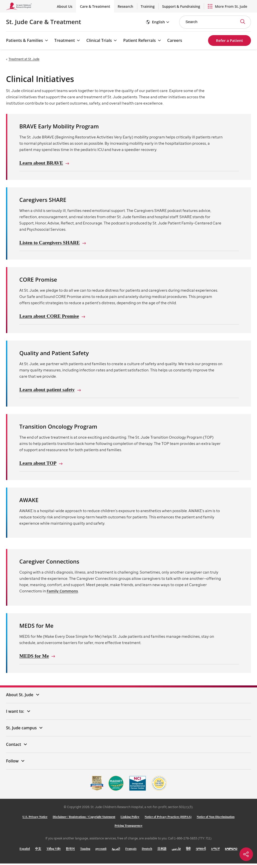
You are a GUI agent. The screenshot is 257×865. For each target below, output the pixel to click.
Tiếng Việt (53, 850)
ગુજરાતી (201, 850)
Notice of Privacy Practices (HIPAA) (168, 818)
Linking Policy (129, 818)
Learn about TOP (38, 464)
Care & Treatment (95, 6)
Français (131, 850)
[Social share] (246, 854)
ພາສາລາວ (231, 850)
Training (148, 6)
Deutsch (147, 850)
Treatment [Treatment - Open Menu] (64, 40)
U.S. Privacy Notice (35, 818)
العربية (116, 850)
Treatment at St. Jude (24, 59)
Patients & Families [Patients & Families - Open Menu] (24, 40)
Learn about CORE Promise (50, 317)
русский (101, 850)
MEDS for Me (34, 657)
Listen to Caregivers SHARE (50, 243)
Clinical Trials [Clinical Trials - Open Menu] (99, 40)
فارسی (176, 850)
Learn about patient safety (47, 390)
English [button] (158, 21)
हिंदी (188, 850)
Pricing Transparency (129, 827)
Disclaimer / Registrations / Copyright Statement (84, 818)
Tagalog (85, 850)
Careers (174, 40)
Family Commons (62, 592)
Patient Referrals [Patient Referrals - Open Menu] (139, 40)
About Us (65, 6)
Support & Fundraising (181, 6)
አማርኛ (215, 850)
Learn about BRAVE (41, 163)
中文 (38, 850)
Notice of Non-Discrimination (216, 818)
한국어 (70, 850)
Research (125, 6)
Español (25, 850)
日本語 (161, 850)
